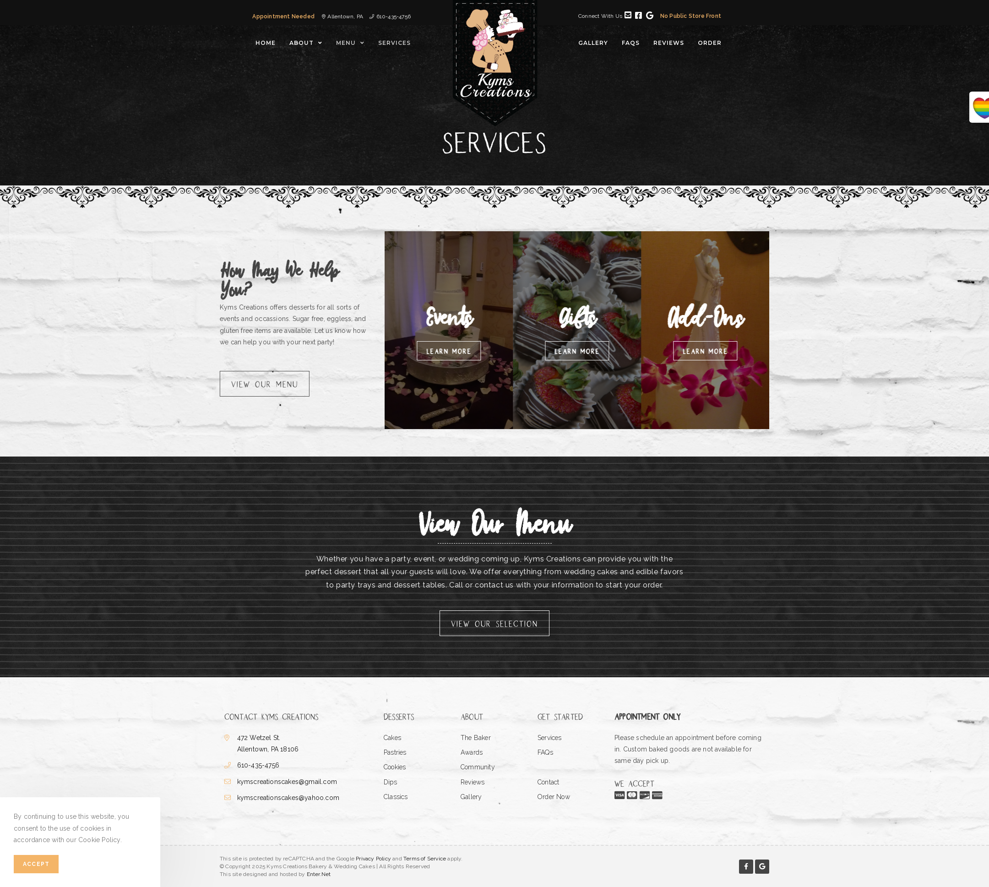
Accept (36, 864)
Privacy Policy (373, 858)
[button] (251, 384)
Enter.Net (319, 874)
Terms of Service (424, 858)
